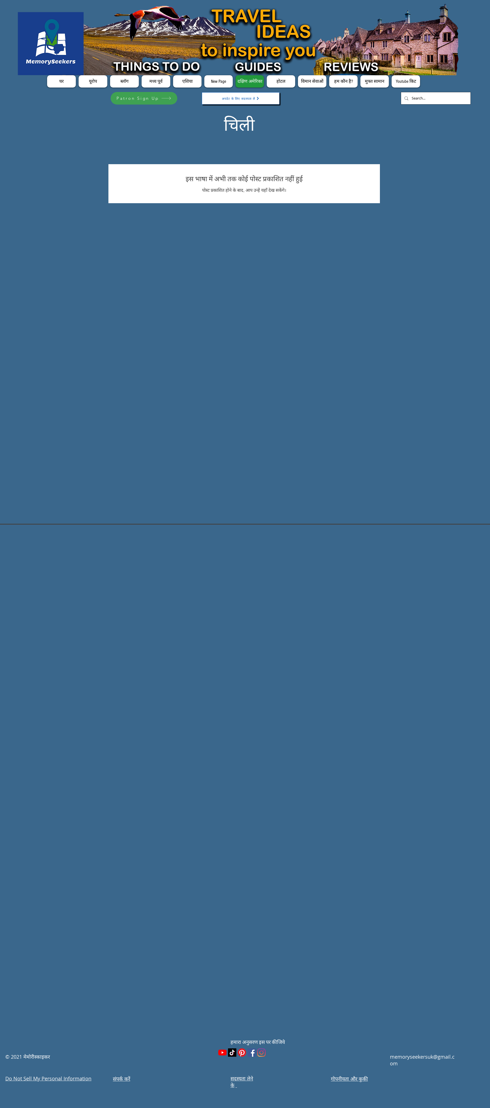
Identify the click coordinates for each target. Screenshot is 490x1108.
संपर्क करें (121, 1078)
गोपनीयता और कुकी (349, 1078)
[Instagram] (261, 1052)
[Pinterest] (242, 1052)
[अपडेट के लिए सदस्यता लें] (241, 98)
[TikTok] (232, 1052)
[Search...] (435, 98)
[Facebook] (252, 1052)
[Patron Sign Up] (144, 98)
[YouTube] (222, 1052)
